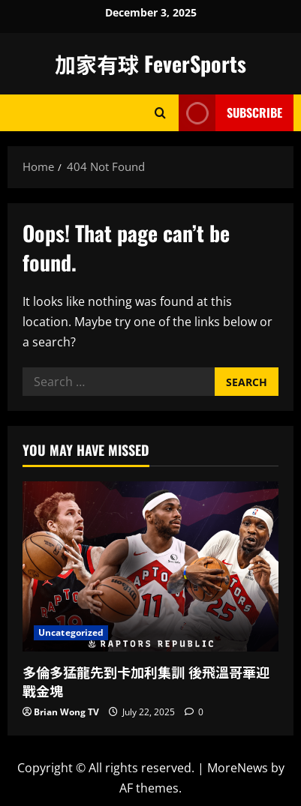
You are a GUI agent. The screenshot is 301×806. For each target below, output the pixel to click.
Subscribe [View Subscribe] (230, 112)
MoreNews (237, 768)
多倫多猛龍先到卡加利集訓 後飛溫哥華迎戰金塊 (146, 681)
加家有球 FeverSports (150, 63)
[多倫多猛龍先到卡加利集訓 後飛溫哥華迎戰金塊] (150, 566)
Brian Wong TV (66, 712)
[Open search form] (160, 112)
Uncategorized (71, 632)
